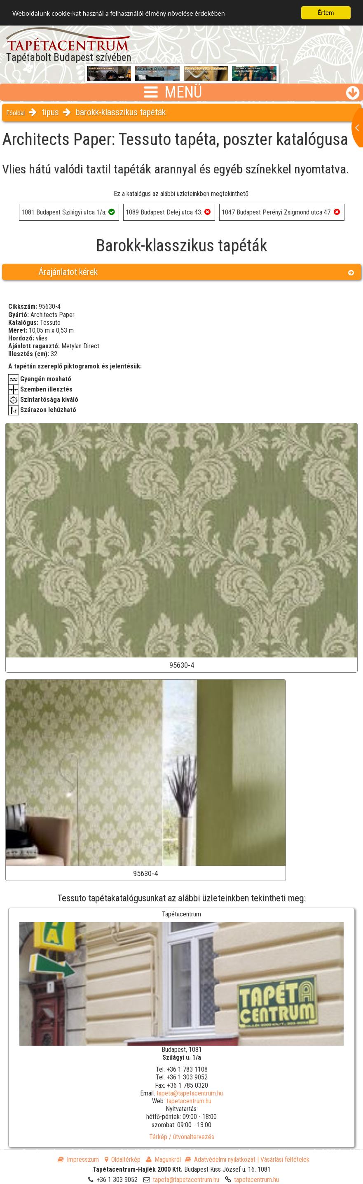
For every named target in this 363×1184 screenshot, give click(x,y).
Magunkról (163, 1159)
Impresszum (78, 1159)
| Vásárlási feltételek (283, 1159)
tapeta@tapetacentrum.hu (190, 1093)
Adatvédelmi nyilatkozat (220, 1159)
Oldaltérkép (123, 1159)
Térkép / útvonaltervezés (181, 1137)
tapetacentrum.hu (188, 1101)
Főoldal (15, 113)
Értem (326, 12)
